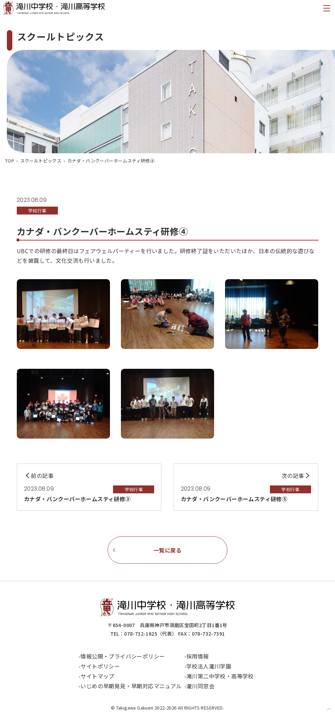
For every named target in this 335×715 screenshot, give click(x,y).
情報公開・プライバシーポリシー (123, 656)
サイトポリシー (100, 666)
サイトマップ (97, 676)
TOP (9, 160)
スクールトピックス (41, 160)
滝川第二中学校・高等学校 (220, 676)
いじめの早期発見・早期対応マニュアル (131, 686)
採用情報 (198, 656)
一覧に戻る (167, 550)
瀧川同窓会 (200, 686)
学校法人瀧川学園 (209, 666)
